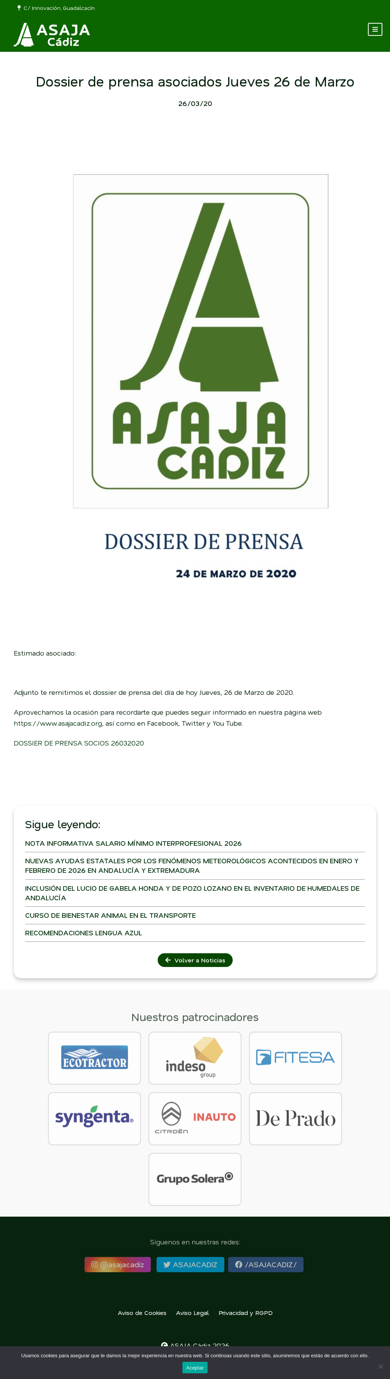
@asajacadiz (117, 1267)
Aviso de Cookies (142, 1312)
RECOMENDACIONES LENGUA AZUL (83, 932)
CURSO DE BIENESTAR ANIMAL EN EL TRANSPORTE (110, 915)
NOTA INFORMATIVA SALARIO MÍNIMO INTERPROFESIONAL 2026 (133, 843)
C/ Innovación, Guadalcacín (56, 7)
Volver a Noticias (195, 960)
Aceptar (195, 1368)
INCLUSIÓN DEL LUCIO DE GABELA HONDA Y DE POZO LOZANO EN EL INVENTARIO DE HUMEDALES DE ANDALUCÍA (192, 893)
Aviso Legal (192, 1312)
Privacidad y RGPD (246, 1312)
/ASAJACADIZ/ (266, 1267)
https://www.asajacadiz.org (58, 723)
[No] (380, 1366)
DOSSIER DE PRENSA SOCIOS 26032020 (79, 742)
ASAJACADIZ (190, 1267)
